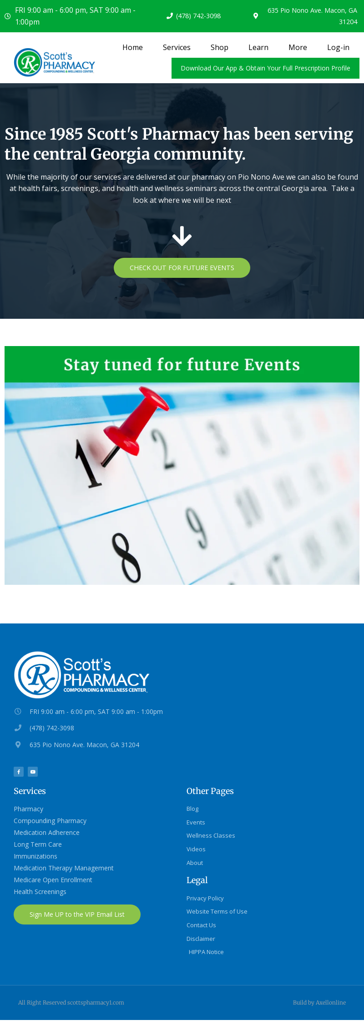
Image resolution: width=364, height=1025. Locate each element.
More (297, 47)
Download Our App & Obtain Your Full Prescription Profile (265, 68)
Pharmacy (28, 810)
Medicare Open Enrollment (53, 881)
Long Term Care (38, 845)
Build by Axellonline (319, 1008)
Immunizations (35, 857)
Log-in (338, 47)
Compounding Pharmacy (50, 822)
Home (132, 47)
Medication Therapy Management (64, 869)
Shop (219, 47)
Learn (258, 47)
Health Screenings (40, 893)
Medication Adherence (47, 833)
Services (177, 47)
